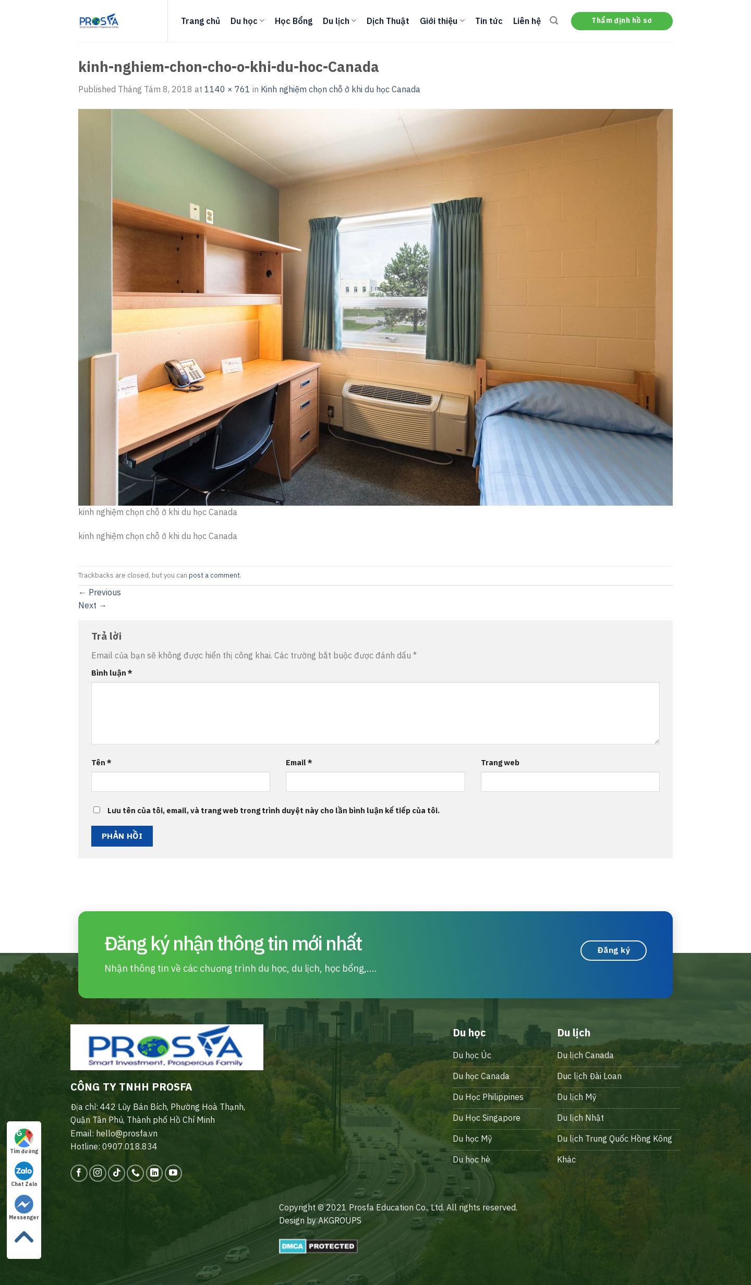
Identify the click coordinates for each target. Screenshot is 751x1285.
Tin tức (489, 21)
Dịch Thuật (388, 21)
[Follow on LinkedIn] (154, 1173)
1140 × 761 (227, 89)
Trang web (500, 762)
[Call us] (135, 1173)
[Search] (554, 20)
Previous (99, 592)
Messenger (24, 1208)
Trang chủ (200, 21)
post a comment (214, 575)
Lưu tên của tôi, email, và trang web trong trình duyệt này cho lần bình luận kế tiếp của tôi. (273, 810)
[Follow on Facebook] (79, 1173)
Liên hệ (527, 21)
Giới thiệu (442, 21)
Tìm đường (24, 1142)
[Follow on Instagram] (97, 1173)
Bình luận (111, 673)
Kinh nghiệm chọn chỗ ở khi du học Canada (340, 89)
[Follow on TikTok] (116, 1173)
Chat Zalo (24, 1174)
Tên (101, 762)
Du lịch (339, 21)
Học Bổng (293, 21)
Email (299, 762)
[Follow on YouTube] (173, 1173)
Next (92, 605)
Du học (247, 21)
